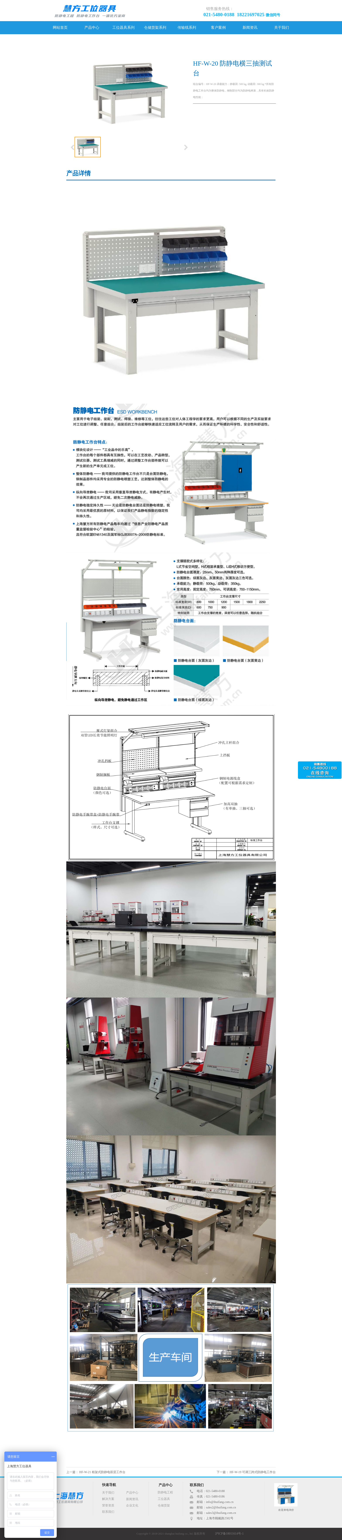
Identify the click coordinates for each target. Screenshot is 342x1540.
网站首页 (60, 27)
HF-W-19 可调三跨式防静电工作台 (253, 1472)
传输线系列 (187, 27)
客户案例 (218, 27)
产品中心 (91, 27)
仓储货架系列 (155, 27)
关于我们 (281, 27)
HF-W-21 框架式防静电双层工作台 (102, 1472)
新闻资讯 (250, 27)
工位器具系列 (123, 27)
